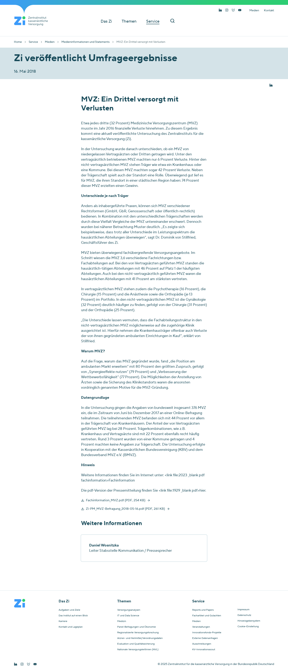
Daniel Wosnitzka (104, 545)
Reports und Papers (203, 610)
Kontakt (269, 10)
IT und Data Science (128, 615)
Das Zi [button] (106, 21)
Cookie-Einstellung (248, 626)
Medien (254, 10)
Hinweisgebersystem (248, 621)
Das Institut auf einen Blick (73, 615)
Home (18, 42)
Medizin (121, 621)
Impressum (243, 609)
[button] (271, 85)
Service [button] (152, 21)
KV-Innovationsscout (203, 649)
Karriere (63, 621)
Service (33, 42)
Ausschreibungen (201, 644)
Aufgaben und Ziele (69, 610)
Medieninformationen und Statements (85, 42)
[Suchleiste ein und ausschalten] (172, 21)
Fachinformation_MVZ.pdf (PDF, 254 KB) (115, 500)
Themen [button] (129, 21)
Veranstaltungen (201, 627)
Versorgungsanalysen (128, 610)
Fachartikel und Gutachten (206, 615)
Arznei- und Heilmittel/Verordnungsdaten (140, 638)
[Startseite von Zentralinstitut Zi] (32, 21)
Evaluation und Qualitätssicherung (136, 644)
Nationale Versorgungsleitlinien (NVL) (137, 649)
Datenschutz (244, 615)
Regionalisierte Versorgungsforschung (138, 632)
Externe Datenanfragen (205, 638)
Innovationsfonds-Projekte (206, 632)
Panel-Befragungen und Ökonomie (136, 627)
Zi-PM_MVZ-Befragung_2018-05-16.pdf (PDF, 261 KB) (125, 509)
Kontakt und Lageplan (71, 627)
